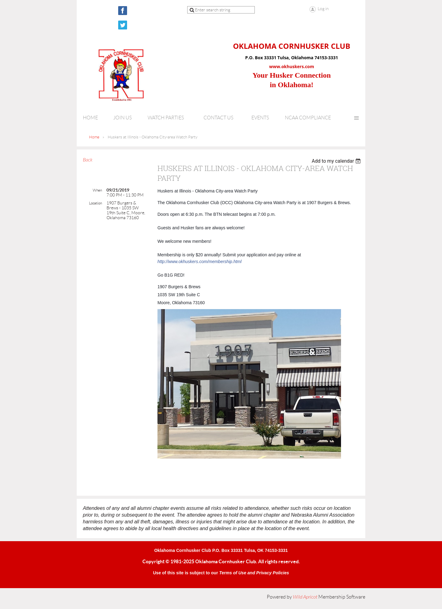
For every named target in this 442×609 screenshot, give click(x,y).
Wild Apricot (305, 597)
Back (87, 160)
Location (95, 203)
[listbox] (337, 161)
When (97, 190)
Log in (323, 8)
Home (94, 137)
